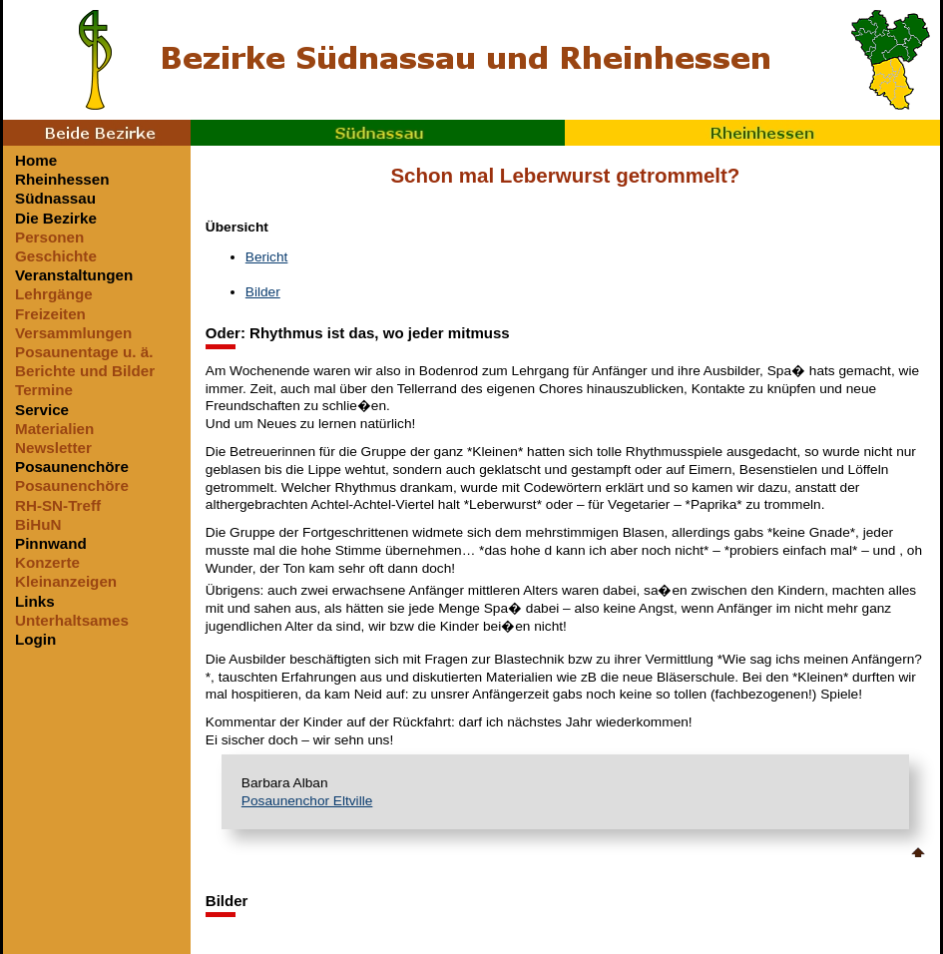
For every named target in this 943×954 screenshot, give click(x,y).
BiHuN (38, 524)
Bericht (266, 256)
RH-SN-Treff (58, 505)
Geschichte (56, 255)
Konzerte (47, 562)
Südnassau (378, 133)
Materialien (54, 428)
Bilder (262, 291)
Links (35, 601)
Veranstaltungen (74, 274)
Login (35, 639)
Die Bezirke (56, 218)
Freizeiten (50, 313)
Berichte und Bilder (85, 370)
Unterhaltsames (72, 620)
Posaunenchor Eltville (306, 800)
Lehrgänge (54, 293)
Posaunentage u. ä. (84, 351)
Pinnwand (51, 543)
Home (36, 160)
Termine (44, 389)
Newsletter (53, 447)
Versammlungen (73, 332)
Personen (49, 237)
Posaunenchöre (72, 466)
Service (42, 409)
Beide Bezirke (97, 133)
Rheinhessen (752, 133)
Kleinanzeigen (66, 581)
